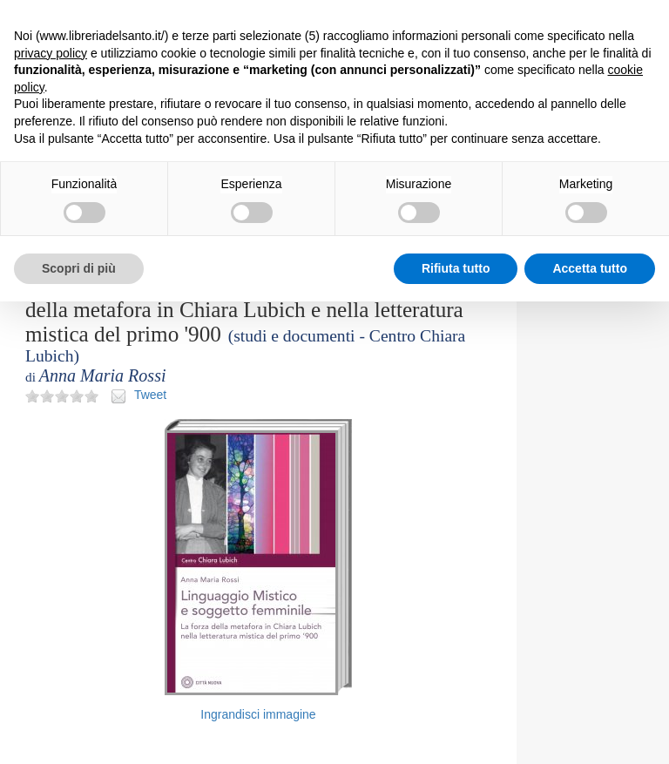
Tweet (150, 395)
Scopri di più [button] (79, 268)
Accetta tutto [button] (589, 268)
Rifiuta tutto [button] (456, 268)
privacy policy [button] (50, 53)
